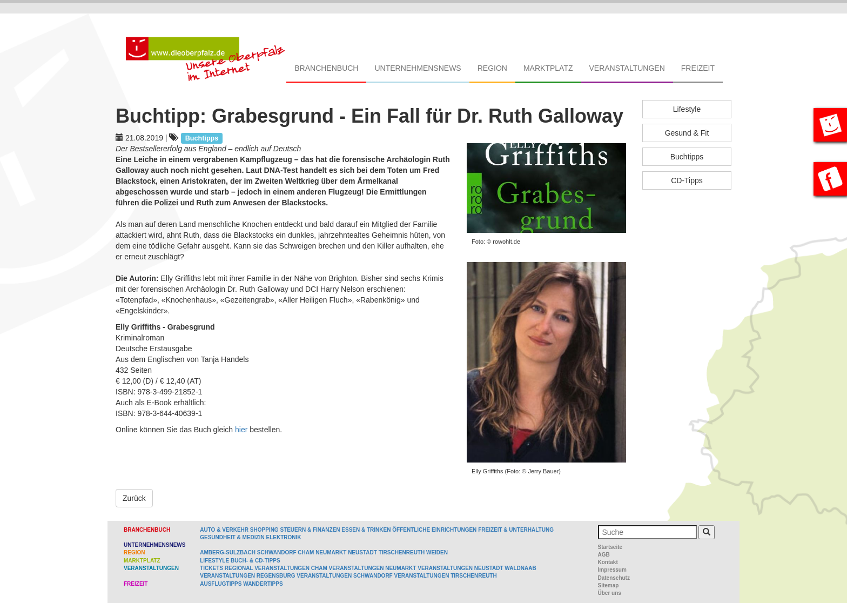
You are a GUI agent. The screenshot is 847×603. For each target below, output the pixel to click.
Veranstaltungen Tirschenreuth (445, 576)
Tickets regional (226, 568)
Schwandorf (277, 552)
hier (241, 429)
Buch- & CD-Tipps (255, 561)
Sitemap (608, 585)
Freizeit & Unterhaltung (516, 530)
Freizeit (698, 68)
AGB (604, 555)
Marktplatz (548, 68)
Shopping (264, 530)
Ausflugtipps (220, 584)
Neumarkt (330, 552)
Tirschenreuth (402, 552)
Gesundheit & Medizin (232, 537)
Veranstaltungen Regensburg (247, 576)
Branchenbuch (326, 68)
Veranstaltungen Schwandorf (344, 576)
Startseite (610, 547)
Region (492, 68)
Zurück (134, 498)
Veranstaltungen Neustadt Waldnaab (477, 568)
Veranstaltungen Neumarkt (372, 568)
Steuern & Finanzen (310, 530)
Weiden (437, 552)
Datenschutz (614, 578)
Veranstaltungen (626, 68)
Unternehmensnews (417, 68)
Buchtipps (686, 156)
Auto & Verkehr (225, 530)
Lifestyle (687, 109)
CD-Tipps (687, 180)
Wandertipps (263, 584)
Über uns (609, 593)
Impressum (612, 570)
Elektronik (283, 537)
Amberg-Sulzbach (228, 552)
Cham (306, 552)
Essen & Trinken (366, 530)
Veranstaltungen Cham (290, 568)
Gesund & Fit (687, 133)
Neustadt (362, 552)
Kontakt (608, 562)
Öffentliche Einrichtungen (434, 530)
